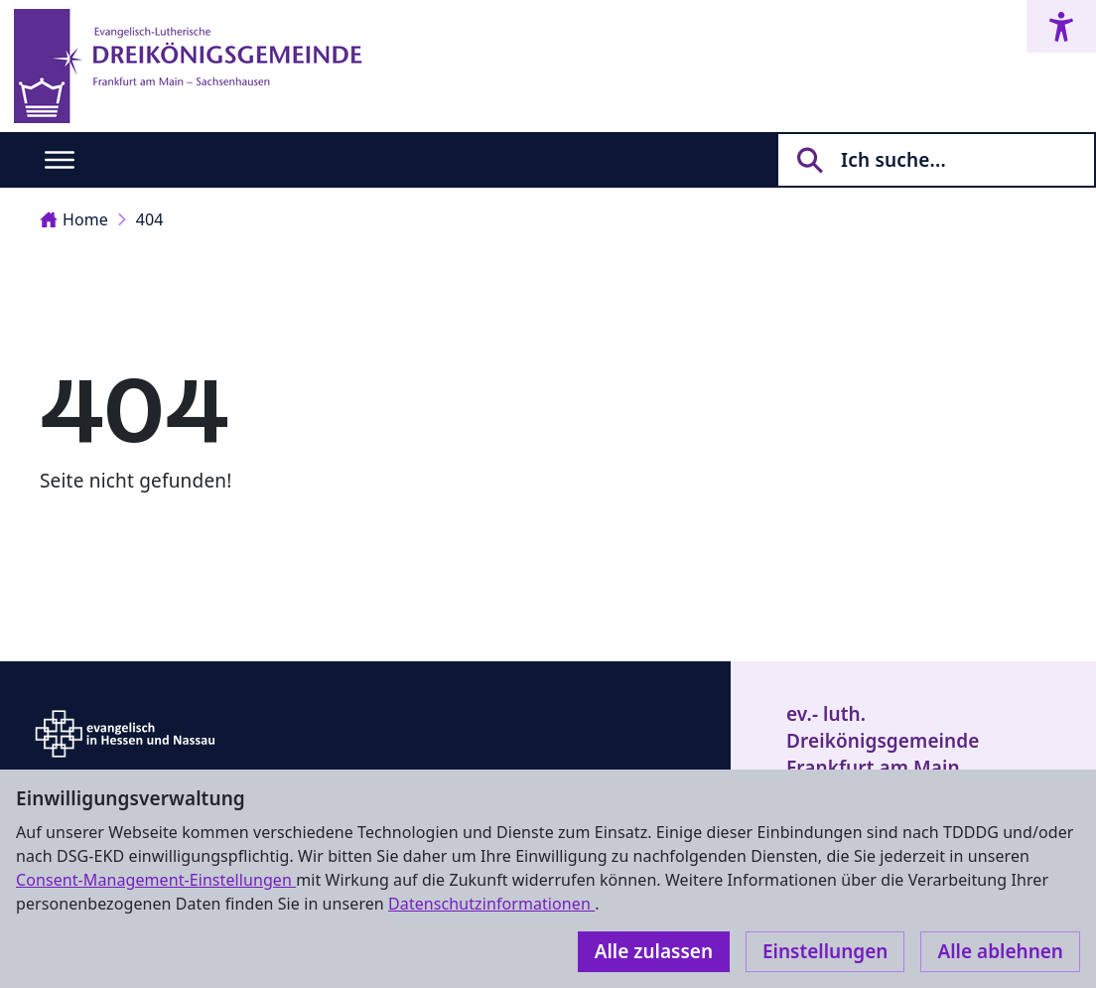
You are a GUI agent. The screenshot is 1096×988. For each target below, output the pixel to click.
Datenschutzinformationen (491, 904)
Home (74, 219)
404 (150, 219)
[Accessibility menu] (1061, 26)
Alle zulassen (654, 951)
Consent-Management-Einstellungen (156, 880)
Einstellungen (825, 951)
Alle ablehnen (1000, 951)
